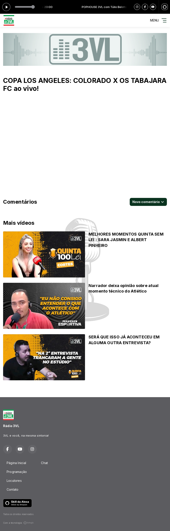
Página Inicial (16, 463)
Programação (17, 472)
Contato (12, 489)
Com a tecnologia (18, 522)
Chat (44, 463)
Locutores (14, 480)
